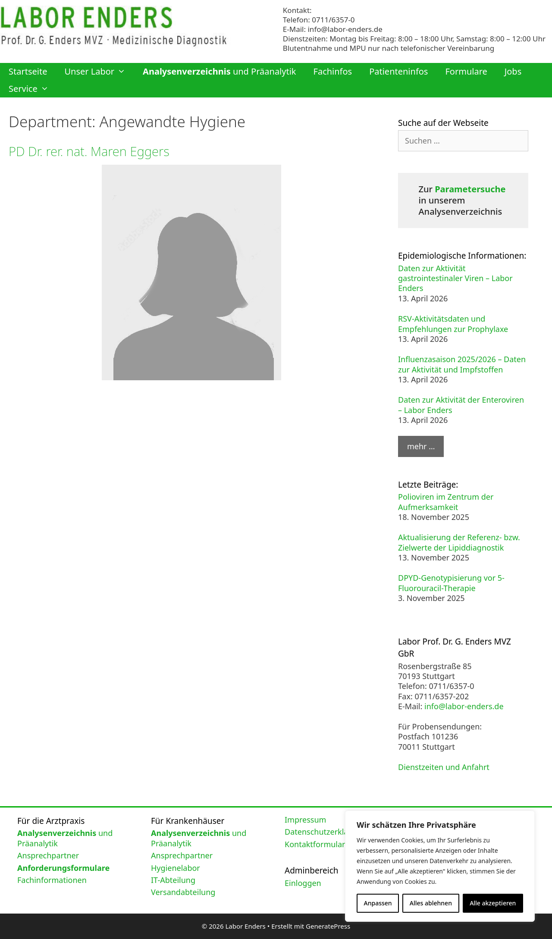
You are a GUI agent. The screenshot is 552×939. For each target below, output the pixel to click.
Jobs (513, 71)
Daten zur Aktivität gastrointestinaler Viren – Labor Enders (455, 278)
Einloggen (303, 883)
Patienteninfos (398, 71)
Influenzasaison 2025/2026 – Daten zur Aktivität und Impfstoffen (462, 364)
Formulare (466, 71)
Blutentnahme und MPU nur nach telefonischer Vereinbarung (388, 48)
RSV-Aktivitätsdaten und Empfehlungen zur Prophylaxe (453, 323)
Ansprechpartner (48, 855)
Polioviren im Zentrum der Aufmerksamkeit (445, 501)
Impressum (305, 819)
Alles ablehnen (431, 903)
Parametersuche (470, 189)
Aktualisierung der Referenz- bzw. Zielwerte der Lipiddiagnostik (459, 542)
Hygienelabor (175, 868)
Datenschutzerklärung (325, 831)
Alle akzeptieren (493, 903)
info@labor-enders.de (344, 29)
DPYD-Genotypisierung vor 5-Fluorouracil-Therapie (451, 583)
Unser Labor (99, 71)
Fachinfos (333, 71)
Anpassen (378, 903)
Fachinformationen (52, 880)
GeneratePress (328, 926)
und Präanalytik (219, 71)
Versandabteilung (183, 892)
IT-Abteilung (173, 880)
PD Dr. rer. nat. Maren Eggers (91, 151)
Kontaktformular (315, 844)
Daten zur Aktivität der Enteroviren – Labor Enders (461, 404)
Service (33, 88)
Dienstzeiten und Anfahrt (443, 767)
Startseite (28, 71)
